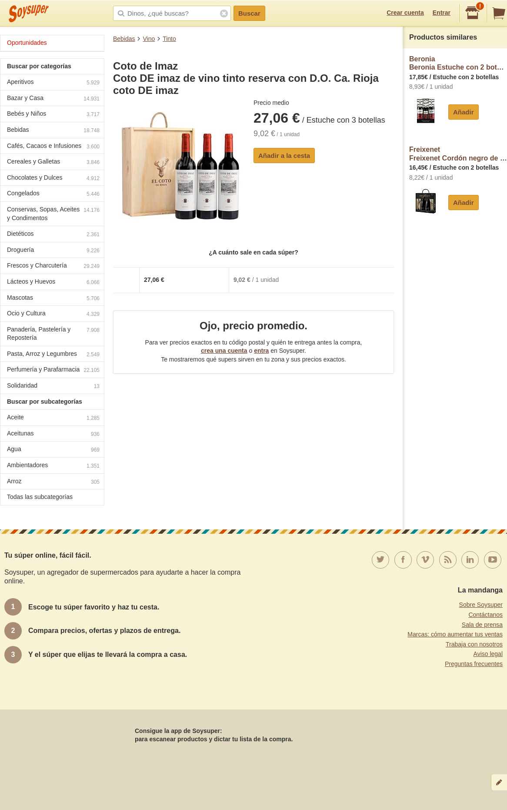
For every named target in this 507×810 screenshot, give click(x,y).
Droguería (53, 250)
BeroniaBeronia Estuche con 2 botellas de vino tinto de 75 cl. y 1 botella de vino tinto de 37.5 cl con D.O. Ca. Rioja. (458, 63)
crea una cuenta (224, 350)
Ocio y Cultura (53, 314)
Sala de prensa (482, 624)
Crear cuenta (405, 12)
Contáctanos (485, 614)
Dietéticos (53, 234)
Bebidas (124, 38)
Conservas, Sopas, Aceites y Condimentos (53, 213)
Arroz (53, 482)
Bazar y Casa (53, 99)
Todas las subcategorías (40, 496)
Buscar (249, 13)
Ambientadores (53, 466)
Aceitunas (53, 434)
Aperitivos (53, 82)
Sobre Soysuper (481, 604)
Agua (53, 450)
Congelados (53, 194)
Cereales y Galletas (53, 162)
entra (261, 350)
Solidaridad (53, 386)
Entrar (441, 12)
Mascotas (53, 298)
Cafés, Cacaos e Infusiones (53, 146)
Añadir (463, 112)
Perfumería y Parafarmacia (53, 370)
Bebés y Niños (53, 114)
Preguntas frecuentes (474, 663)
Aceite (53, 418)
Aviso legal (488, 653)
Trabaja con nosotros (474, 644)
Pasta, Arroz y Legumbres (53, 354)
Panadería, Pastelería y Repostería (53, 333)
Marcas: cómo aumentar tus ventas (455, 634)
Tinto (169, 38)
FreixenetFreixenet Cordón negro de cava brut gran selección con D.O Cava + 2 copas (458, 154)
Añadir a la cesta (284, 155)
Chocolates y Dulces (53, 178)
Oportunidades (27, 42)
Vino (149, 38)
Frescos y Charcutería (53, 266)
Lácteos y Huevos (53, 282)
